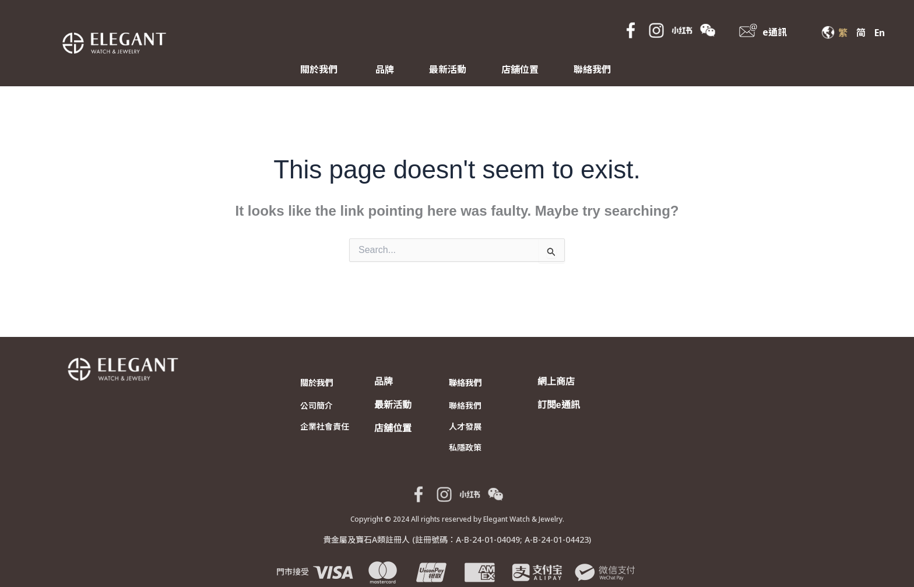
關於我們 (319, 69)
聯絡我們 (592, 69)
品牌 (384, 69)
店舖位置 (520, 69)
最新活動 (447, 69)
